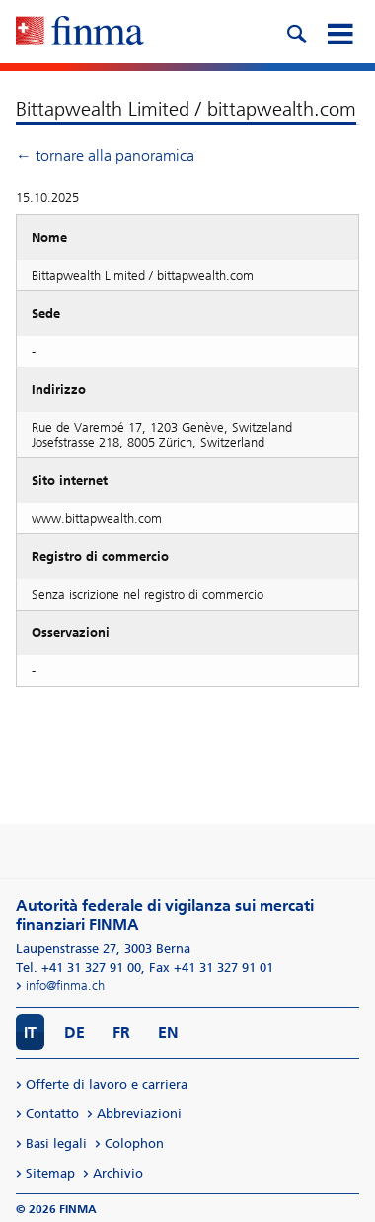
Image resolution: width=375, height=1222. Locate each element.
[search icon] (296, 31)
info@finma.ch (65, 985)
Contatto (52, 1113)
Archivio (118, 1173)
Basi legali (56, 1143)
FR (121, 1032)
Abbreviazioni (139, 1113)
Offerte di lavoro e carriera (107, 1084)
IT (30, 1032)
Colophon (134, 1143)
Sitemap (50, 1173)
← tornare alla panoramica (105, 155)
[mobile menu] (339, 31)
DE (74, 1032)
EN (168, 1032)
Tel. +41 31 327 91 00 (78, 967)
